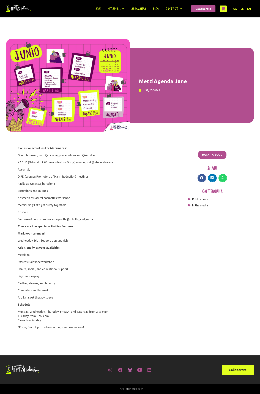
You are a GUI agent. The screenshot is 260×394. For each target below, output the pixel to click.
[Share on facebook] (202, 178)
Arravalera (138, 8)
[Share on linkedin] (212, 178)
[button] (203, 8)
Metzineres (116, 9)
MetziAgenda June (163, 81)
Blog (156, 8)
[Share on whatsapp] (222, 178)
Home (98, 8)
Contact (174, 9)
